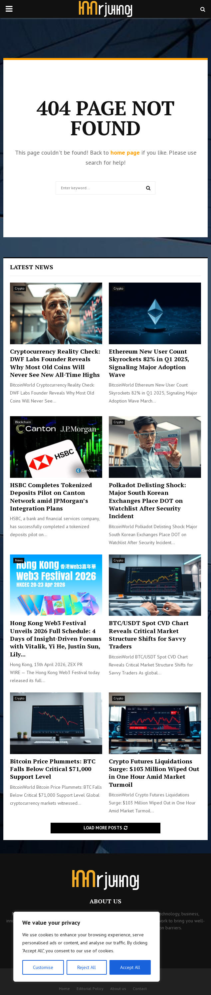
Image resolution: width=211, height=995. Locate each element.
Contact (140, 988)
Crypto (19, 288)
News (19, 560)
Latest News (31, 267)
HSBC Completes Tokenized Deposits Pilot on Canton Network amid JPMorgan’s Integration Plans (51, 496)
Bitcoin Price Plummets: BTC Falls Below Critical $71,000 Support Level (53, 769)
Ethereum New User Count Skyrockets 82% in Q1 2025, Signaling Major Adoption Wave (149, 363)
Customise (43, 967)
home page (125, 152)
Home (64, 988)
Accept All (130, 967)
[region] (86, 947)
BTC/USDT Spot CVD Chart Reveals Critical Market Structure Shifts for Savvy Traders (149, 634)
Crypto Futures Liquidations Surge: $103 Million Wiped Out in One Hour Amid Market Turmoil (154, 772)
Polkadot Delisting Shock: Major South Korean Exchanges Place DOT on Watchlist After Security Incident (147, 500)
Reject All (86, 967)
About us (118, 988)
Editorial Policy (90, 988)
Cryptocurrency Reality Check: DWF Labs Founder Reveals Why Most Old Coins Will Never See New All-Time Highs (55, 363)
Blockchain (23, 422)
